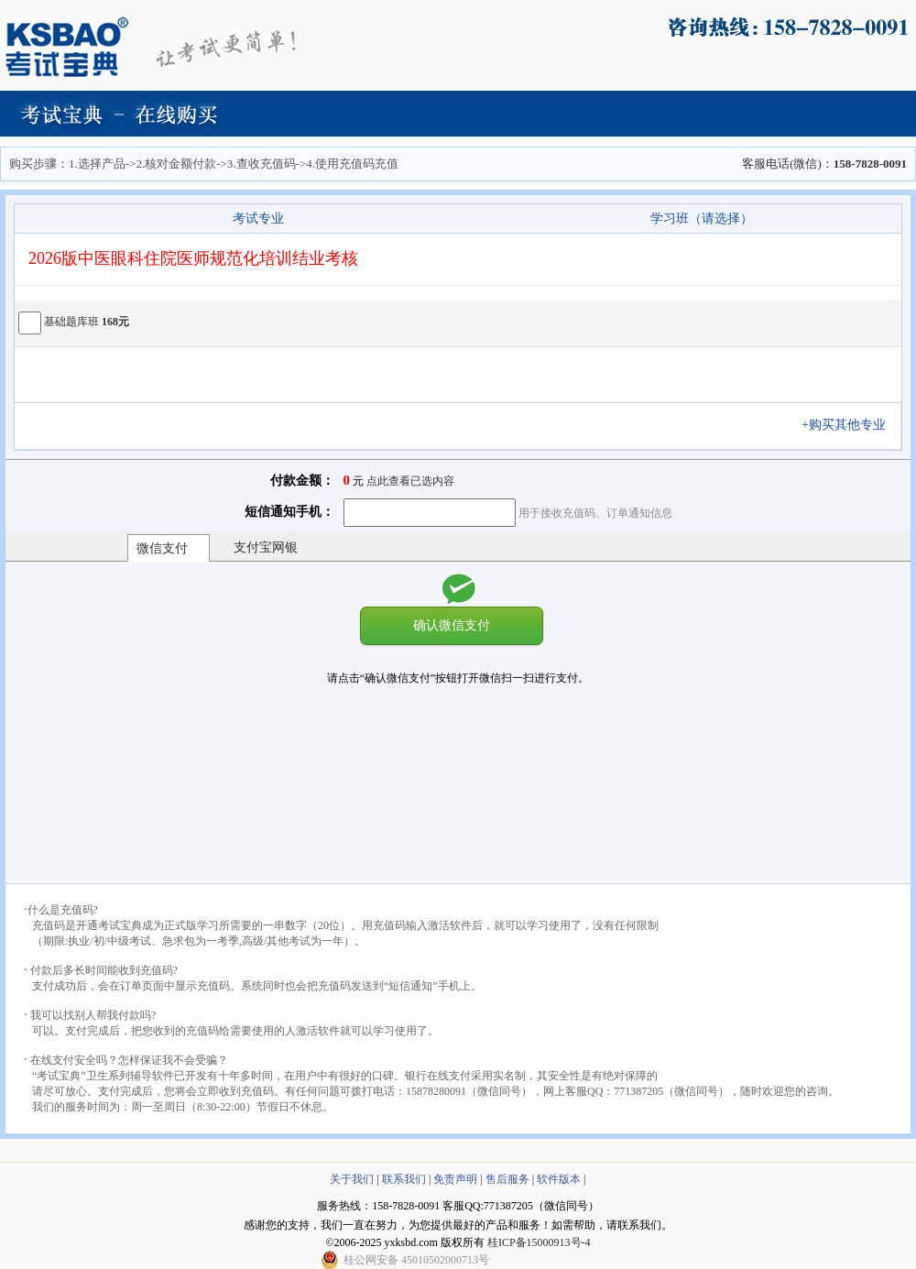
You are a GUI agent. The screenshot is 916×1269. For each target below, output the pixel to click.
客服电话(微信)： (824, 163)
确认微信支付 (451, 625)
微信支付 (162, 548)
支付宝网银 (266, 547)
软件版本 (559, 1179)
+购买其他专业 (850, 425)
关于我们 (352, 1179)
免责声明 (455, 1179)
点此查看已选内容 (410, 481)
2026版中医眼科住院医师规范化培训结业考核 (193, 258)
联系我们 (404, 1179)
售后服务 (507, 1179)
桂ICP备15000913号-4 (539, 1242)
